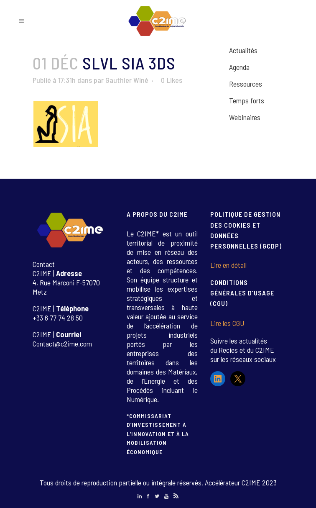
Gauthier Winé (126, 80)
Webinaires (244, 117)
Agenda (239, 67)
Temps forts (246, 100)
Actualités (243, 50)
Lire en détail (228, 264)
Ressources (245, 83)
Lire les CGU (227, 323)
